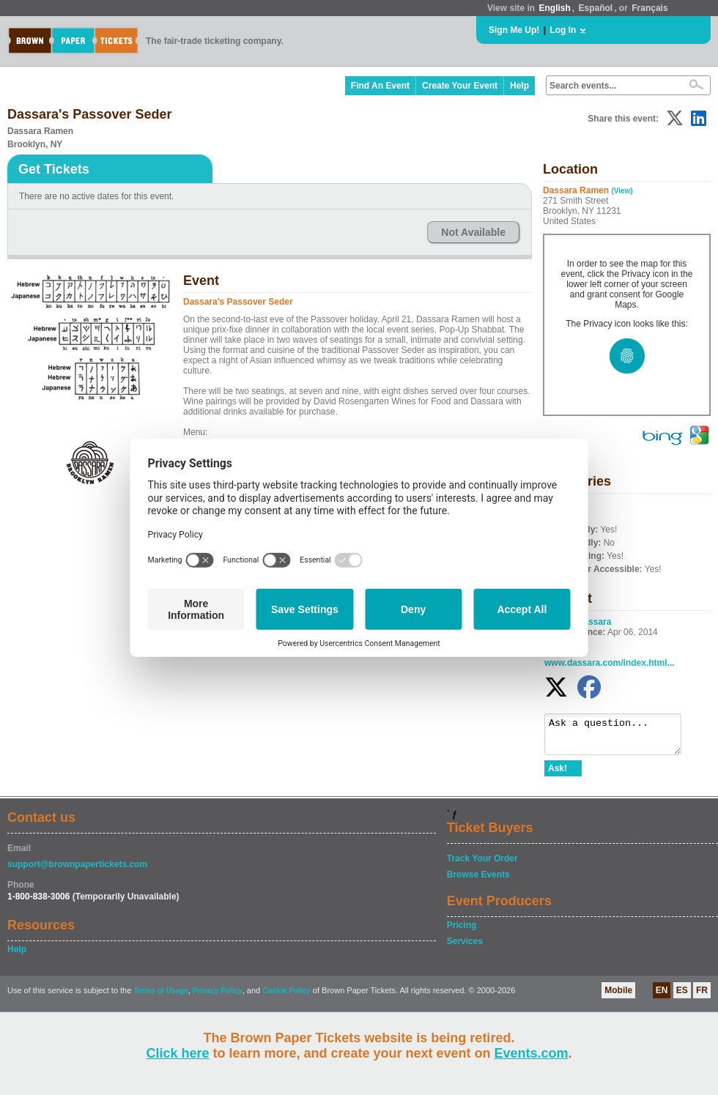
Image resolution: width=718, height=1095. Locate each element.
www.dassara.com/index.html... (609, 663)
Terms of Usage (160, 997)
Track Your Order (482, 865)
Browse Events (478, 881)
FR (702, 997)
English (554, 8)
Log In (562, 30)
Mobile (618, 997)
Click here (177, 1053)
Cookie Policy (286, 997)
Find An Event (380, 86)
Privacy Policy (218, 997)
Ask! (557, 775)
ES (682, 997)
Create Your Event (459, 86)
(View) (621, 191)
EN (662, 997)
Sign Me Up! (514, 30)
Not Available (473, 232)
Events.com (532, 1053)
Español (596, 8)
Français (649, 8)
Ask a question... (620, 737)
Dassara (594, 622)
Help (519, 86)
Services (465, 948)
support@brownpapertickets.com (77, 871)
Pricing (462, 932)
